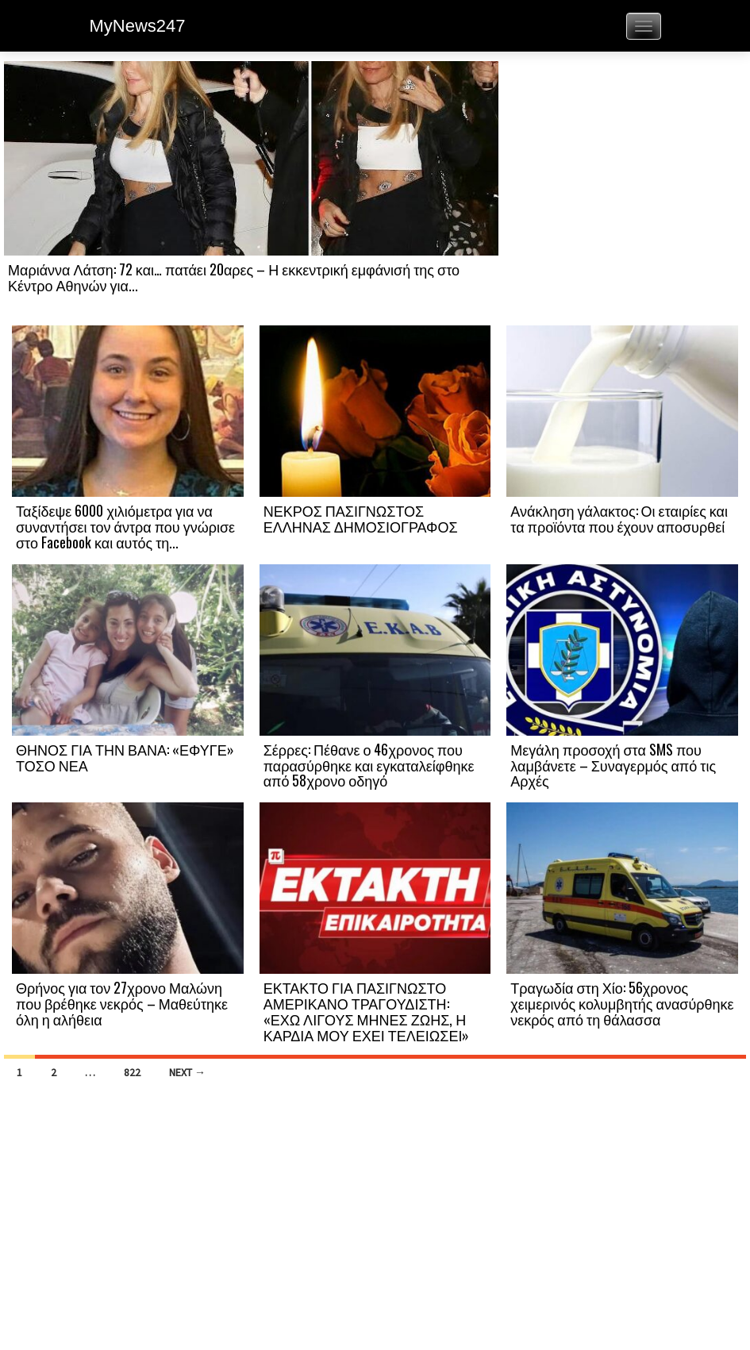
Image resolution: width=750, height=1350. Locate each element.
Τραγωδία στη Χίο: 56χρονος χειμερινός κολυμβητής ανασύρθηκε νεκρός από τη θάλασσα (621, 1003)
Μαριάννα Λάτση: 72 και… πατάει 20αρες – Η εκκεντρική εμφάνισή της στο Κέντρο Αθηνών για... (234, 277)
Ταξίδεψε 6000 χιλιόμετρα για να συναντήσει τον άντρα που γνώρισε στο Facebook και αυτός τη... (125, 526)
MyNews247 (138, 26)
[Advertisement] (622, 192)
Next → (187, 1072)
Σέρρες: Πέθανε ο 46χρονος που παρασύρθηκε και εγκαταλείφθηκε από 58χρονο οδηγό (369, 765)
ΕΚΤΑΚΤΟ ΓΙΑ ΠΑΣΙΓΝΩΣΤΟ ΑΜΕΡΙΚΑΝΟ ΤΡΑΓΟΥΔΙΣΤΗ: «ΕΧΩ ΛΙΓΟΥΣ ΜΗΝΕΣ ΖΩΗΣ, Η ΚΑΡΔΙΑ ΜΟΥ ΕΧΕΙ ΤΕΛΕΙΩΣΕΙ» (366, 1010)
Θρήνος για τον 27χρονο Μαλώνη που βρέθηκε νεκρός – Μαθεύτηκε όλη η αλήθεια (122, 1003)
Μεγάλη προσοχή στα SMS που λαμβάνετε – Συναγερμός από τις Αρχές (613, 765)
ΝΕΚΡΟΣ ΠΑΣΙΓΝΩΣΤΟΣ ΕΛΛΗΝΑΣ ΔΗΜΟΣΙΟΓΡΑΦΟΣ (360, 518)
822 (132, 1072)
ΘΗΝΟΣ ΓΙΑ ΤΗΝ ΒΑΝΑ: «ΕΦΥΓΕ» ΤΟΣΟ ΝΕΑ (125, 757)
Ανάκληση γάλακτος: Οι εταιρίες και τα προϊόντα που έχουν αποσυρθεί (619, 518)
